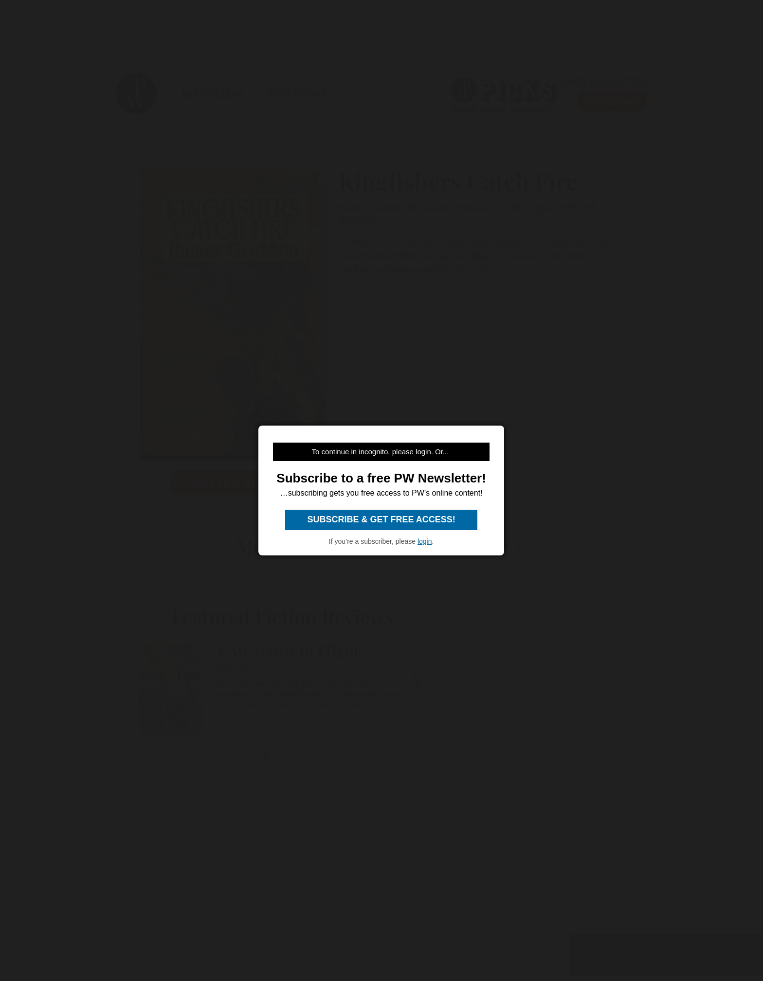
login (425, 541)
